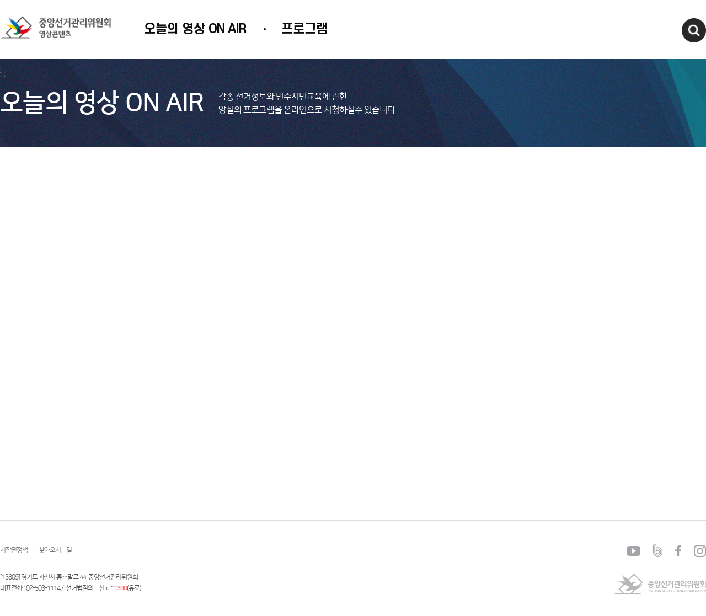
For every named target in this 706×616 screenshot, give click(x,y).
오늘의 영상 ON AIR (195, 29)
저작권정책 (14, 550)
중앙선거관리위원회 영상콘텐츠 (44, 27)
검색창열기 (694, 30)
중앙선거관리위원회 (660, 584)
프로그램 (304, 29)
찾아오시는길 (55, 550)
